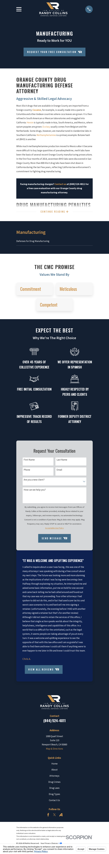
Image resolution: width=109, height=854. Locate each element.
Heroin (30, 122)
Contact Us (54, 801)
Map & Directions (54, 749)
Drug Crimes (54, 783)
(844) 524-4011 (54, 721)
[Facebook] (48, 816)
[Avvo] (61, 816)
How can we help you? (35, 491)
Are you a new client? (34, 481)
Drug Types (54, 795)
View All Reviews (43, 671)
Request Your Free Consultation (54, 52)
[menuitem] (54, 242)
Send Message (54, 539)
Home (54, 764)
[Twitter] (54, 816)
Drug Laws (54, 789)
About (54, 770)
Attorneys (54, 777)
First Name (29, 461)
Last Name (62, 461)
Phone (27, 470)
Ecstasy (46, 126)
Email (59, 470)
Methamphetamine (46, 135)
